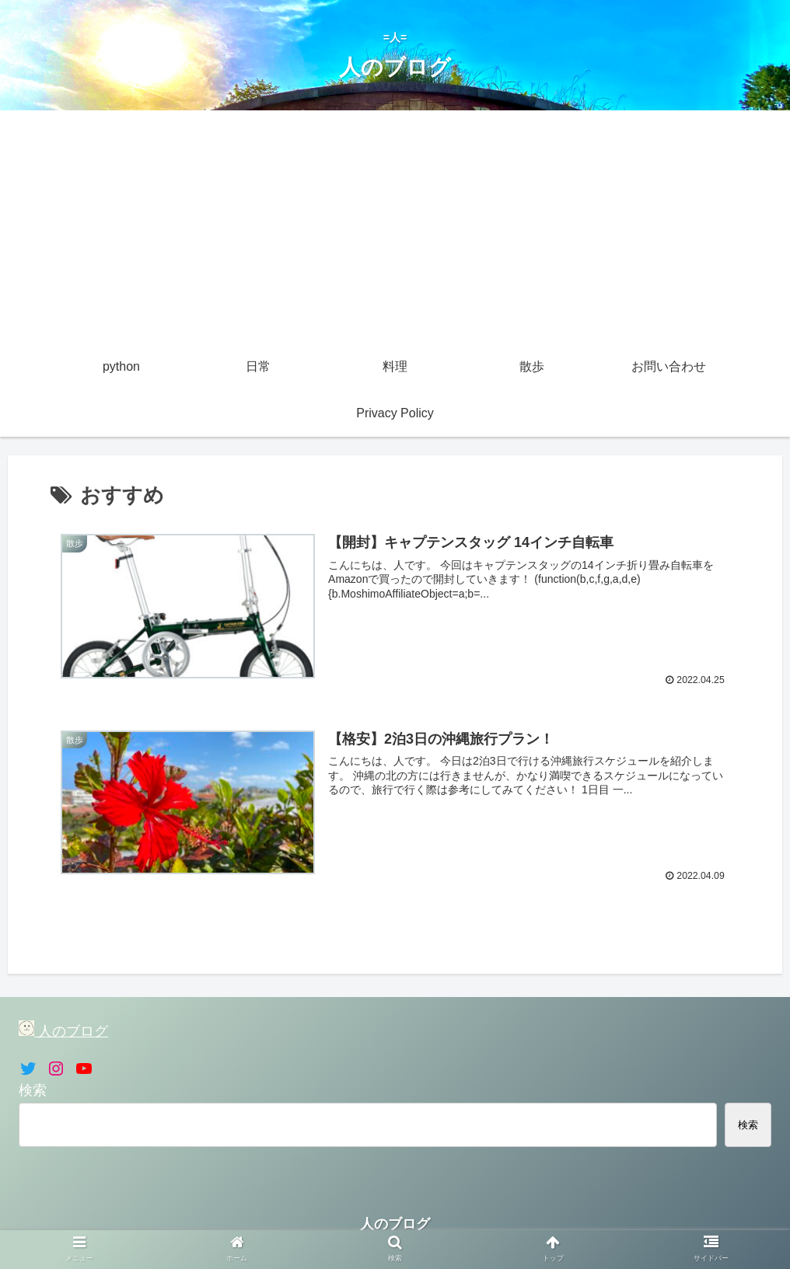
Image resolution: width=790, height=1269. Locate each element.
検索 (33, 1090)
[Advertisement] (395, 227)
